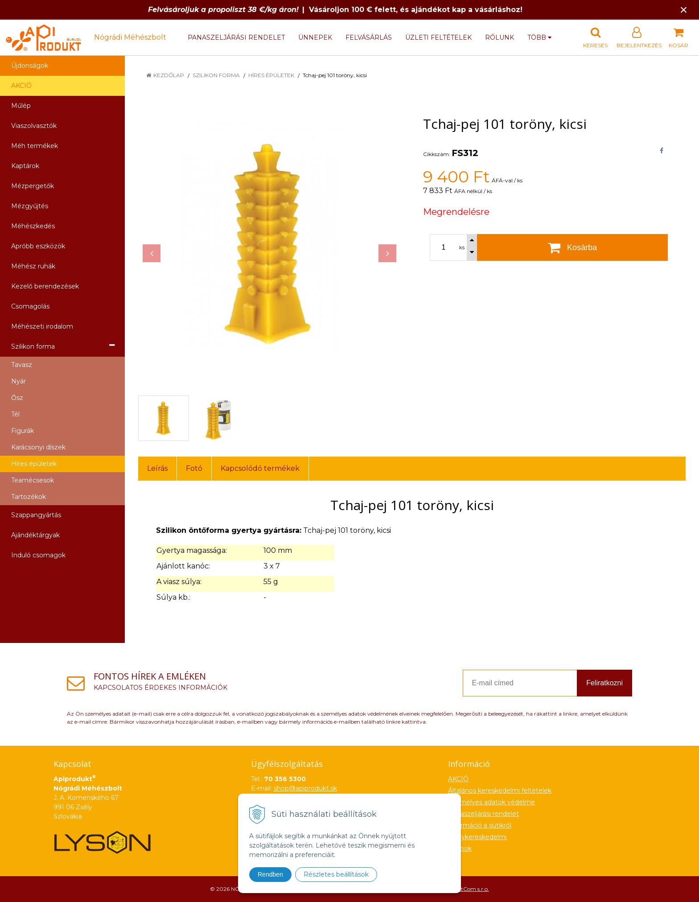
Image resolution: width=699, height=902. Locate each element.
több (539, 37)
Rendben (270, 874)
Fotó (194, 468)
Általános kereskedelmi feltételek (499, 791)
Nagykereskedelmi (477, 837)
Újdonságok (29, 66)
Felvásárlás (368, 37)
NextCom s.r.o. (470, 889)
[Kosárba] (572, 247)
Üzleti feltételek (438, 37)
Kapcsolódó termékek (260, 468)
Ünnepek (315, 37)
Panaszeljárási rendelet (236, 37)
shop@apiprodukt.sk (305, 788)
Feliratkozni (604, 683)
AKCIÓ (21, 86)
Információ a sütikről (479, 825)
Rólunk (499, 37)
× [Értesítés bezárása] (684, 9)
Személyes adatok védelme (491, 802)
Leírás (157, 468)
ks (462, 247)
